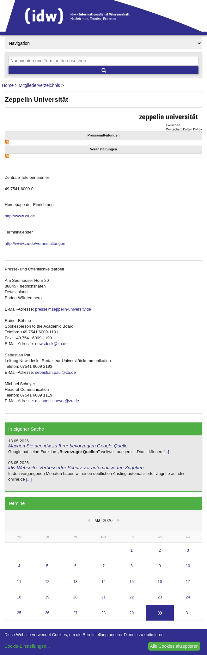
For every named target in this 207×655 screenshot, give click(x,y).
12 (47, 581)
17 (188, 581)
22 (132, 597)
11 (19, 581)
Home (8, 85)
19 (47, 597)
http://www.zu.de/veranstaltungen (35, 243)
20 (75, 597)
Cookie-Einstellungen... (27, 646)
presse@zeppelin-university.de (63, 309)
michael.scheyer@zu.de (57, 400)
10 (188, 566)
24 (188, 597)
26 (47, 613)
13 (75, 581)
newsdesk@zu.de (51, 343)
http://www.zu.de (20, 216)
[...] (166, 451)
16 (160, 581)
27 (75, 613)
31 (188, 613)
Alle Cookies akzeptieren (174, 646)
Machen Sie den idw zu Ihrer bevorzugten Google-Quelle (68, 445)
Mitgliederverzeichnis (39, 85)
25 (19, 613)
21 (103, 597)
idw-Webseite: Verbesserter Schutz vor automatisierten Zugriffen (76, 467)
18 (19, 597)
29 (132, 613)
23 (160, 597)
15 (132, 581)
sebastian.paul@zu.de (55, 372)
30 (160, 613)
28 (103, 613)
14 (103, 581)
